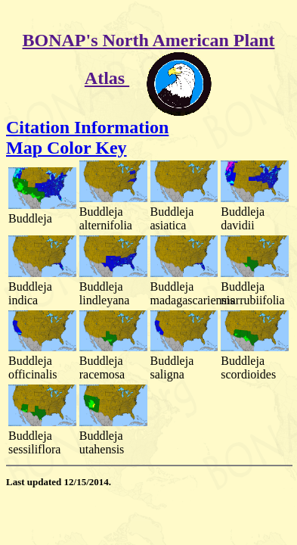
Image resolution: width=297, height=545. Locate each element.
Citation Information (87, 127)
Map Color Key (66, 147)
